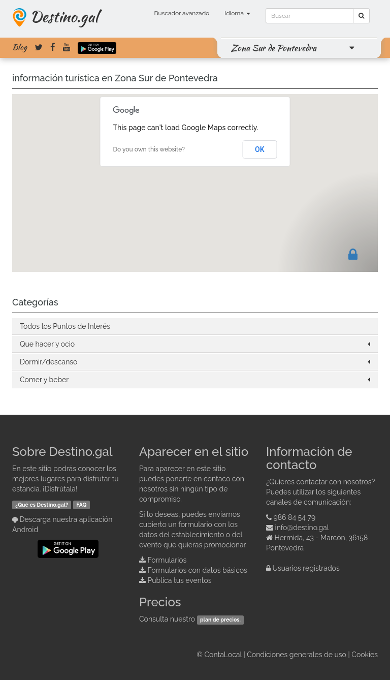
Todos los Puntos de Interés (65, 326)
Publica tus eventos (180, 580)
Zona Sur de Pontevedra (273, 48)
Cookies (364, 655)
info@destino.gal (302, 527)
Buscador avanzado (181, 13)
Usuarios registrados (306, 568)
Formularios (167, 560)
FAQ (81, 505)
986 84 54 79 (295, 517)
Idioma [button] (237, 13)
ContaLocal (222, 655)
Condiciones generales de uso (296, 655)
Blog (19, 47)
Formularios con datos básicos (197, 570)
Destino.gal (64, 16)
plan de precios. (220, 619)
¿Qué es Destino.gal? (41, 505)
